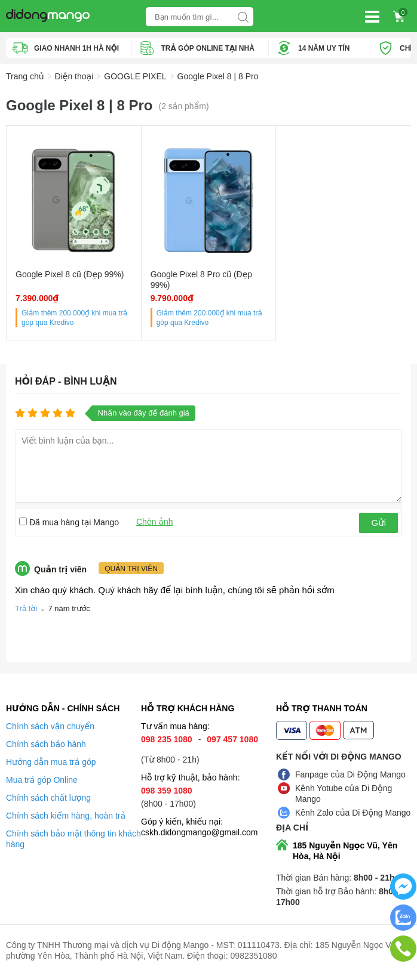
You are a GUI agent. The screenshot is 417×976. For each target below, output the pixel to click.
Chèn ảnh (154, 521)
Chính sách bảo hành (46, 744)
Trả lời (26, 608)
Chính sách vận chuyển (50, 726)
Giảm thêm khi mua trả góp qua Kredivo (74, 318)
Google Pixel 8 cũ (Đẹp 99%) (70, 274)
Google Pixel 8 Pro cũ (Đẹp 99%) (201, 279)
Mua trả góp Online (42, 780)
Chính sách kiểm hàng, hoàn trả (65, 815)
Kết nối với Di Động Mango (338, 756)
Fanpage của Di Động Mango (350, 774)
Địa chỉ (292, 827)
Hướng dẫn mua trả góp (51, 762)
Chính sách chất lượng (48, 798)
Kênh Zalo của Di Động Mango (352, 812)
